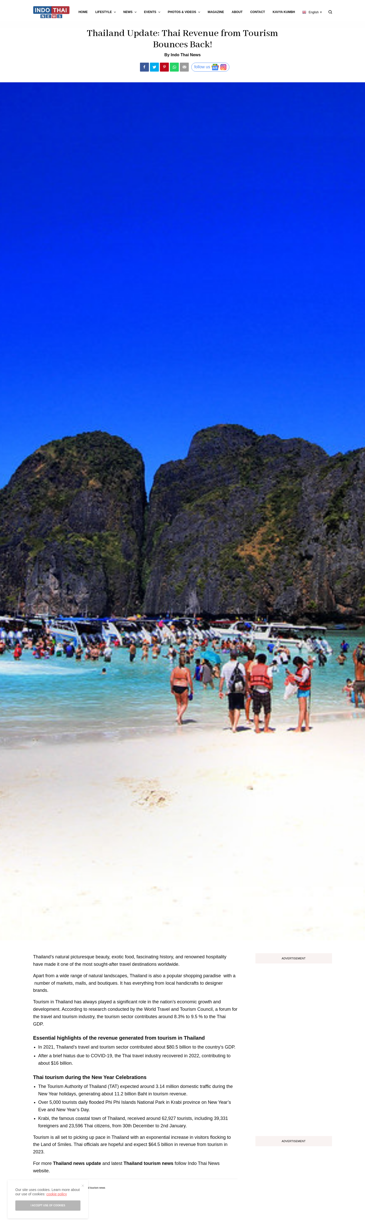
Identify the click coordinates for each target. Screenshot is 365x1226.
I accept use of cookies (48, 1205)
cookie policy (56, 1194)
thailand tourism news (92, 1188)
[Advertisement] (293, 1048)
